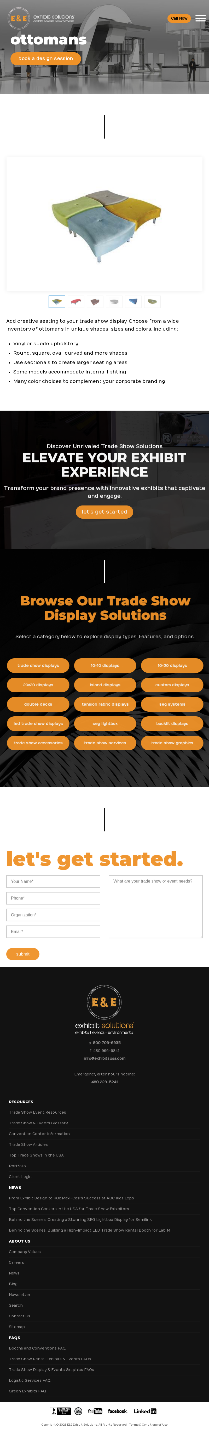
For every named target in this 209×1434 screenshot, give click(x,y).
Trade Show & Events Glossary (38, 1123)
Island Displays (108, 685)
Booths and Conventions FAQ (37, 1348)
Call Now (179, 18)
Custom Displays (176, 685)
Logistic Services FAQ (29, 1380)
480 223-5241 (104, 1082)
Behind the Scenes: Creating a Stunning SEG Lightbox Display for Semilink (80, 1219)
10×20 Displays (175, 665)
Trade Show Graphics (176, 743)
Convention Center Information (39, 1134)
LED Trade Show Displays (41, 723)
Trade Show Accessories (41, 743)
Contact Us (19, 1316)
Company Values (25, 1252)
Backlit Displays (176, 723)
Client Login (20, 1177)
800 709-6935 (107, 1043)
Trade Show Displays (41, 665)
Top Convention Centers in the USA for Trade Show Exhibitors (69, 1209)
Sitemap (17, 1327)
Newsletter (20, 1295)
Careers (16, 1262)
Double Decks (42, 704)
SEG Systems (176, 704)
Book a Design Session (45, 58)
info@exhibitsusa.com (104, 1058)
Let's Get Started (104, 515)
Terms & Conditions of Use (148, 1424)
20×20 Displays (42, 685)
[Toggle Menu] (200, 18)
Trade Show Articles (28, 1144)
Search (16, 1305)
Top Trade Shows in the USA (36, 1155)
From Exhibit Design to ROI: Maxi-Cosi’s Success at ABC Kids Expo (71, 1198)
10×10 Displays (108, 665)
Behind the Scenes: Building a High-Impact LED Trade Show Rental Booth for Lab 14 (89, 1230)
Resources (21, 1101)
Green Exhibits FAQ (27, 1391)
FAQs (14, 1337)
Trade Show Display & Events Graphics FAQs (51, 1370)
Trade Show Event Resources (37, 1112)
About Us (19, 1241)
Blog (13, 1284)
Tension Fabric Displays (108, 704)
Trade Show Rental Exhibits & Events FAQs (50, 1359)
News (15, 1187)
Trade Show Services (109, 743)
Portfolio (17, 1166)
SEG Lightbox (108, 723)
